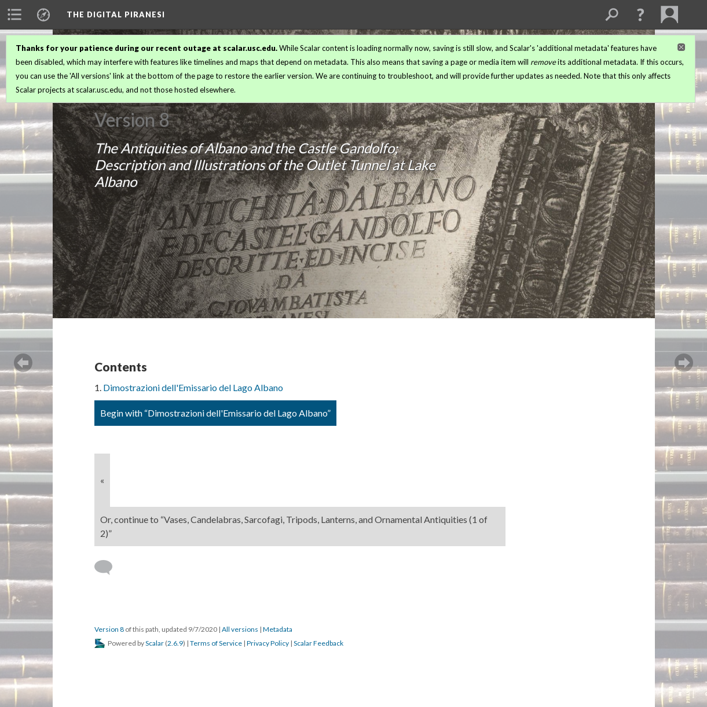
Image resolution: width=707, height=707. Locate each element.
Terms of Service (216, 643)
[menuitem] (14, 14)
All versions (240, 629)
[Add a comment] (108, 567)
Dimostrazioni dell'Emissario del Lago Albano (193, 387)
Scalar (154, 643)
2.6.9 (175, 643)
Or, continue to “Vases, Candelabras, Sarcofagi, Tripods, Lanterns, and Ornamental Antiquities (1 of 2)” (294, 526)
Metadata (277, 629)
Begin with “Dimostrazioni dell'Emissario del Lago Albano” (215, 412)
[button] (640, 14)
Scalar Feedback (318, 643)
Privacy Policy (268, 643)
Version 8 (109, 629)
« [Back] (102, 479)
